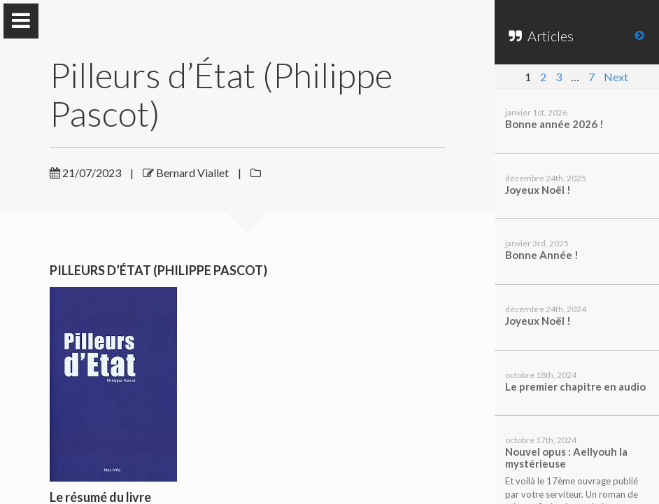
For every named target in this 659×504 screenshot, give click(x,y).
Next (616, 76)
